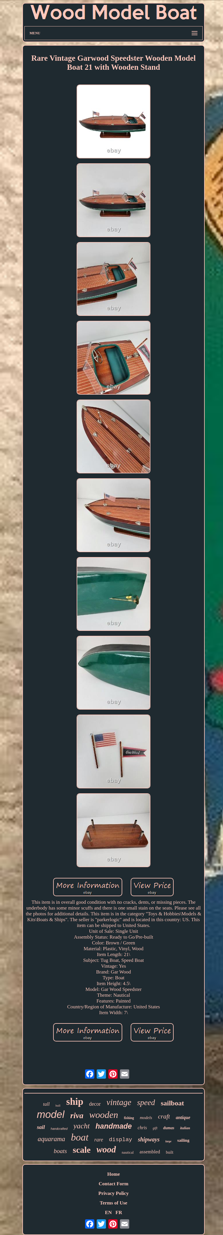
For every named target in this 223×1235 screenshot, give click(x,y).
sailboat (172, 1103)
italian (185, 1128)
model (50, 1114)
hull (57, 1105)
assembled (149, 1152)
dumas (168, 1128)
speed (146, 1102)
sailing (183, 1140)
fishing (129, 1118)
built (169, 1152)
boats (60, 1151)
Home (113, 1174)
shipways (148, 1139)
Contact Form (113, 1183)
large (168, 1141)
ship (74, 1101)
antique (183, 1117)
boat (79, 1137)
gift (155, 1128)
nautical (128, 1152)
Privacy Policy (113, 1193)
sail (41, 1127)
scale (82, 1150)
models (146, 1117)
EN (108, 1212)
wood (106, 1149)
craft (164, 1116)
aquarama (51, 1139)
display (120, 1139)
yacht (81, 1126)
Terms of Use (113, 1203)
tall (46, 1104)
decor (95, 1104)
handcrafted (59, 1128)
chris (142, 1127)
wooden (103, 1114)
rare (98, 1140)
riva (76, 1115)
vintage (119, 1102)
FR (119, 1212)
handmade (114, 1126)
